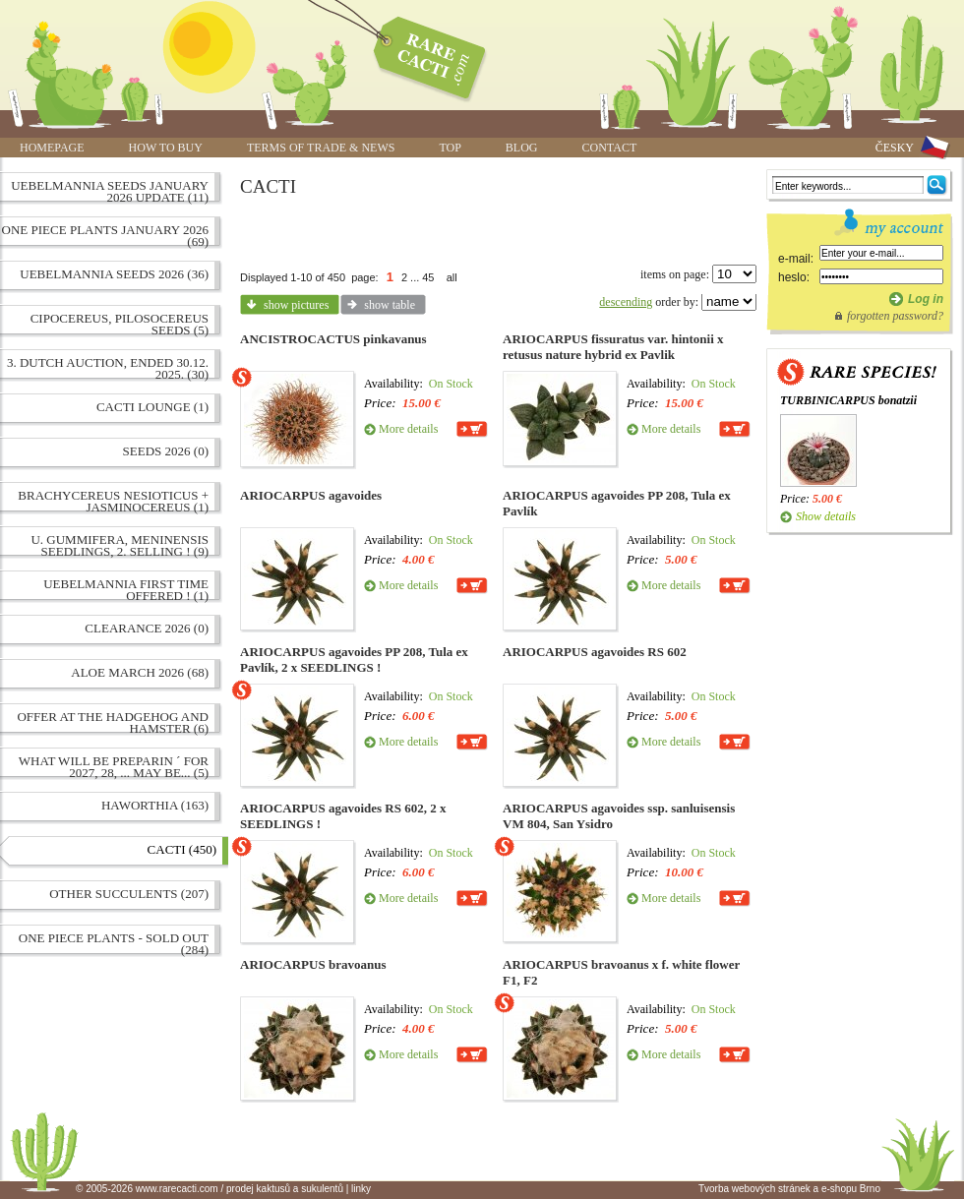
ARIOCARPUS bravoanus (313, 964)
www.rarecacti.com (419, 54)
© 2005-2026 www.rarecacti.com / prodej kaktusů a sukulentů (209, 1188)
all (452, 277)
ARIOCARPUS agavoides (311, 495)
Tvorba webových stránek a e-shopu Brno (789, 1188)
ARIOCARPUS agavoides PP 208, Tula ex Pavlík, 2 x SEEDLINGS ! (354, 659)
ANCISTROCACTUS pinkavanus (333, 338)
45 (428, 277)
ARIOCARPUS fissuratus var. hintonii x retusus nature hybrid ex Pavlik (613, 346)
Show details (826, 516)
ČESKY (894, 147)
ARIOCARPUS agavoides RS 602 (595, 651)
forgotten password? (895, 316)
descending (625, 302)
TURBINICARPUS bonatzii (848, 400)
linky (361, 1188)
